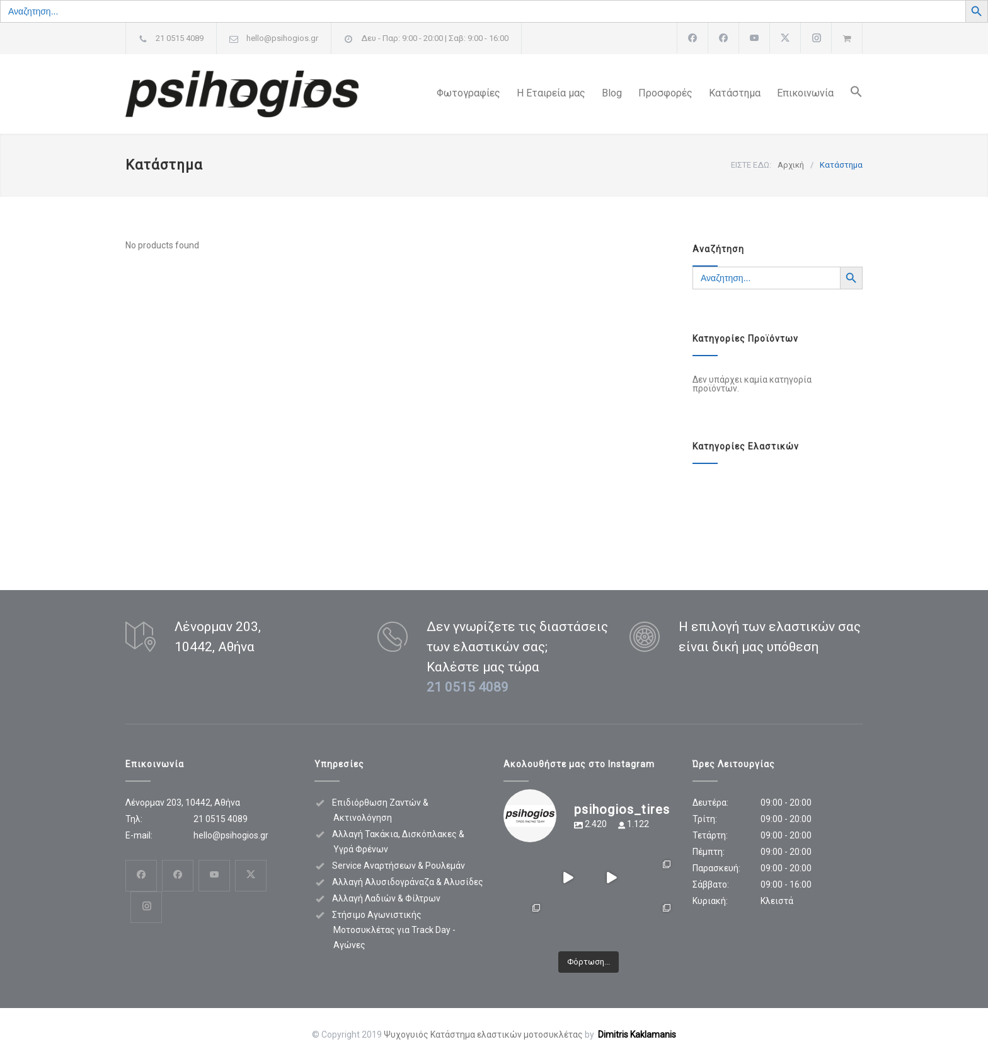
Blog (612, 93)
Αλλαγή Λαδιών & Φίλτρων (386, 898)
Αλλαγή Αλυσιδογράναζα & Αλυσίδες (407, 882)
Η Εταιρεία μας (551, 93)
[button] (848, 94)
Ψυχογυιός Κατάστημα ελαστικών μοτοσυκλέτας (483, 1034)
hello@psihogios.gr (282, 38)
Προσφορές (665, 93)
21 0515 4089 (180, 38)
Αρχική (791, 165)
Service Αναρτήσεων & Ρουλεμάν (398, 866)
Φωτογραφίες (468, 93)
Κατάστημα (735, 93)
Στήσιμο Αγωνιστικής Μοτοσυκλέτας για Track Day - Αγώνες (394, 930)
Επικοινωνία (805, 93)
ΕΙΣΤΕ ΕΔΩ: (751, 165)
